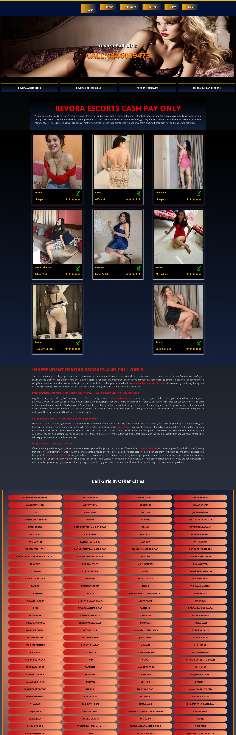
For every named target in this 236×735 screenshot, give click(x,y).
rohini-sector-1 (35, 555)
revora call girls (148, 373)
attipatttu (90, 430)
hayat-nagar (145, 503)
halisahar (200, 592)
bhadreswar (200, 636)
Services (129, 7)
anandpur (90, 437)
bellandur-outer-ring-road (145, 518)
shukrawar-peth (35, 474)
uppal (35, 533)
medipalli (90, 577)
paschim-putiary (35, 570)
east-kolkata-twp (35, 614)
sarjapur (145, 533)
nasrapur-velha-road (145, 474)
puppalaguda (90, 496)
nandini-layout (145, 422)
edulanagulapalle (90, 548)
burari (90, 688)
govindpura (90, 555)
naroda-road (145, 614)
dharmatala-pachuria (200, 629)
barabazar (200, 518)
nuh (35, 437)
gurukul (145, 459)
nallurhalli (35, 710)
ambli (145, 584)
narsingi (90, 599)
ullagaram (145, 526)
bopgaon (90, 503)
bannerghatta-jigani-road (90, 474)
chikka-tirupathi (35, 658)
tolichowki (35, 518)
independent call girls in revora (150, 308)
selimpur (145, 621)
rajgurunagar (145, 658)
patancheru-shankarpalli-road (35, 481)
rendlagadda (35, 651)
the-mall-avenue (200, 511)
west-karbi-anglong (200, 444)
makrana (145, 695)
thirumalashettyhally (200, 658)
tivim (90, 584)
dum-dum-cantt (90, 680)
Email (191, 7)
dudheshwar (35, 702)
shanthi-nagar (90, 570)
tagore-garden (90, 643)
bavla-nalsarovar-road (90, 702)
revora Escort (124, 352)
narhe (200, 643)
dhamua (200, 680)
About (107, 7)
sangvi (145, 666)
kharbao (200, 688)
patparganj (200, 467)
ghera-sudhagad (35, 584)
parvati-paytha (35, 526)
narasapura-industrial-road (145, 636)
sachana (90, 592)
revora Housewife (147, 88)
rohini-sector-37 (90, 467)
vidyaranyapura (35, 548)
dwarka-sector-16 (200, 481)
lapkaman (90, 710)
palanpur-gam (200, 577)
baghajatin (35, 467)
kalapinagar (90, 422)
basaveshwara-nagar (90, 481)
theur (145, 511)
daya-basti (200, 710)
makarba (200, 526)
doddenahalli (200, 555)
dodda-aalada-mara (200, 533)
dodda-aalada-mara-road (145, 651)
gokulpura (200, 695)
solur (145, 452)
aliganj (145, 444)
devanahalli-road (90, 666)
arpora (90, 444)
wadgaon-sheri (35, 430)
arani (117, 717)
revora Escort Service (56, 380)
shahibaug (200, 570)
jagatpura (145, 562)
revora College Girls (88, 88)
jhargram (35, 695)
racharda (145, 643)
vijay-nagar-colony (200, 614)
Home (87, 10)
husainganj (145, 548)
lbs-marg (35, 496)
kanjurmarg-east (200, 599)
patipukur (90, 459)
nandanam (90, 621)
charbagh (145, 599)
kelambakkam (35, 562)
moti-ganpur (145, 489)
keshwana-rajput (35, 680)
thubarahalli (145, 673)
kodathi (145, 680)
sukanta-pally (35, 666)
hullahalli (200, 548)
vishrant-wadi (200, 503)
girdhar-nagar (200, 621)
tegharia (35, 489)
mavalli (145, 570)
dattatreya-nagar (200, 474)
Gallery (152, 7)
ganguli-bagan (145, 688)
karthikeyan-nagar (35, 444)
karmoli (90, 695)
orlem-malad (35, 688)
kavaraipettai (145, 592)
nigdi (145, 496)
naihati (145, 702)
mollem (145, 481)
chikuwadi (35, 459)
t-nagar (35, 629)
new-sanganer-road (90, 533)
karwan (90, 607)
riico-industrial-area (145, 555)
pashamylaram (90, 511)
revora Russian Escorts (207, 88)
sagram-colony (200, 459)
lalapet (200, 666)
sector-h (145, 430)
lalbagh (35, 577)
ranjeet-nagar (35, 599)
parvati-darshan (35, 503)
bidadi (90, 518)
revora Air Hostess (29, 88)
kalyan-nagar (200, 540)
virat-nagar (200, 422)
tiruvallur (145, 629)
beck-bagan (35, 452)
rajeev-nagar (200, 562)
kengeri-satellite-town (200, 584)
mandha (145, 467)
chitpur (145, 607)
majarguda (35, 636)
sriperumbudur (145, 577)
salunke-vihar (90, 562)
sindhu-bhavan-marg (90, 526)
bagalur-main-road (35, 422)
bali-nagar (145, 710)
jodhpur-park (200, 437)
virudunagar (200, 673)
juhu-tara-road (35, 592)
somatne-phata (35, 607)
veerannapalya (90, 673)
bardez (35, 511)
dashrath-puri (90, 629)
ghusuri (145, 437)
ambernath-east (90, 540)
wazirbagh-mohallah (90, 651)
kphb (90, 658)
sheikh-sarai (90, 636)
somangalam (200, 430)
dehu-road (145, 540)
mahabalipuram (35, 621)
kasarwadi (35, 540)
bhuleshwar (200, 489)
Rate (172, 7)
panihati (200, 607)
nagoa (90, 614)
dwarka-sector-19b (200, 496)
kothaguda (200, 702)
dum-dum (200, 651)
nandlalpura (35, 673)
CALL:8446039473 (118, 55)
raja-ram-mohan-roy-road (90, 452)
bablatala (35, 643)
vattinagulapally (200, 452)
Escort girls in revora (120, 323)
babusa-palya (90, 489)
